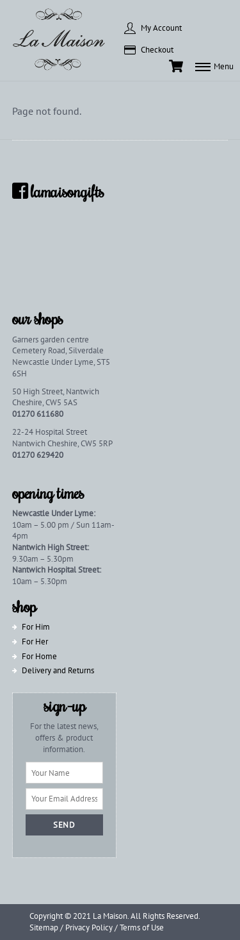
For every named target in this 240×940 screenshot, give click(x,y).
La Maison (110, 916)
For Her (35, 641)
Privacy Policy (89, 927)
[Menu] (214, 66)
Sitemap (43, 927)
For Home (39, 656)
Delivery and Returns (58, 670)
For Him (36, 626)
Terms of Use (142, 927)
